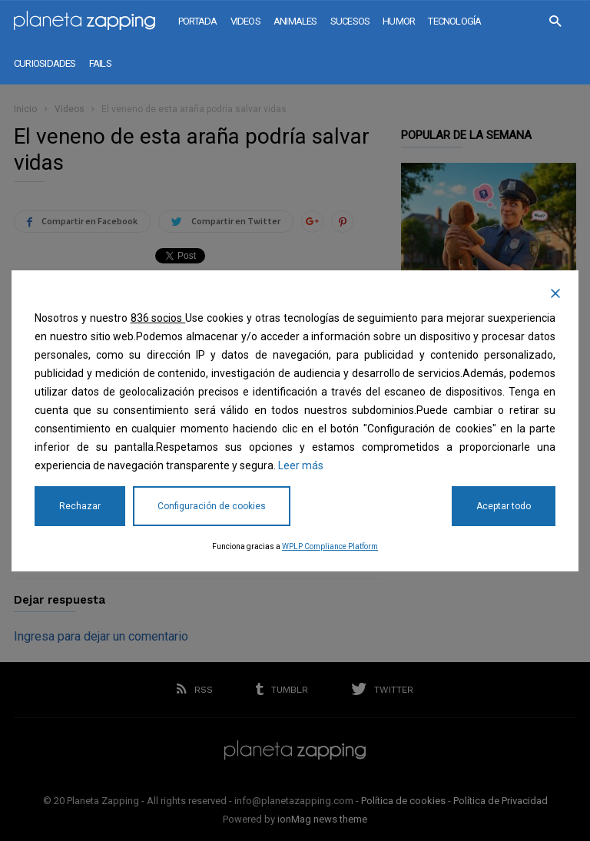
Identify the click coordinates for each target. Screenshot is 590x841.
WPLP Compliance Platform (330, 546)
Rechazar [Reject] (80, 506)
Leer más (300, 465)
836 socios (158, 318)
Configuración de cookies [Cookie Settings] (211, 506)
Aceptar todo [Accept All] (503, 506)
